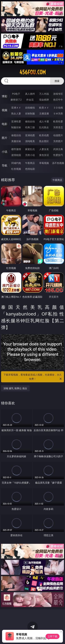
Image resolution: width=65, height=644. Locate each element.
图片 (4, 138)
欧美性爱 (58, 121)
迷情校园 (16, 155)
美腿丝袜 (16, 141)
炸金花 (30, 99)
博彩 (4, 96)
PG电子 (16, 93)
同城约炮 (16, 163)
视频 (4, 110)
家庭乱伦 (30, 149)
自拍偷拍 (30, 107)
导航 (4, 165)
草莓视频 (44, 163)
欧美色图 (44, 135)
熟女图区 (44, 141)
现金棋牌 (44, 99)
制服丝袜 (16, 127)
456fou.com (32, 72)
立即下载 (52, 636)
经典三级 (30, 127)
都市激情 (16, 149)
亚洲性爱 (16, 121)
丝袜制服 (30, 113)
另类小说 (30, 155)
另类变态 (58, 127)
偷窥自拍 (16, 135)
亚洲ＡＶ (16, 107)
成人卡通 (44, 121)
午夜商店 (30, 163)
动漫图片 (58, 135)
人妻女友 (44, 149)
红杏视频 (16, 168)
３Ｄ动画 (58, 107)
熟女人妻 (16, 113)
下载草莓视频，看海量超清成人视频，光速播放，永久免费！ (32, 377)
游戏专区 (58, 93)
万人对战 (44, 93)
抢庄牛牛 (58, 99)
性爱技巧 (58, 155)
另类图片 (58, 141)
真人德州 (30, 93)
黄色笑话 (44, 155)
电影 (4, 124)
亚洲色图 (30, 135)
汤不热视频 (58, 163)
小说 (4, 152)
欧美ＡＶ (44, 107)
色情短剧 (30, 168)
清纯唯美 (30, 141)
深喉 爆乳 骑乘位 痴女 (15, 388)
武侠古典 (58, 149)
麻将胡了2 (16, 99)
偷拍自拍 (30, 121)
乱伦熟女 (44, 127)
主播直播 (44, 113)
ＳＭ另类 (58, 113)
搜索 (57, 81)
